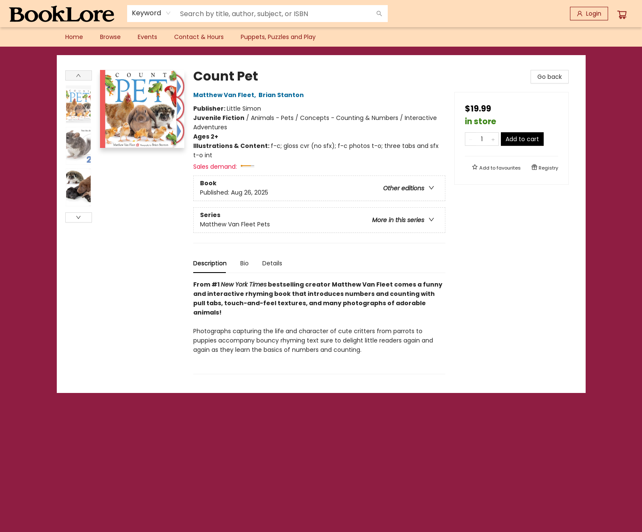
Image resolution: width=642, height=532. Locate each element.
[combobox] (151, 13)
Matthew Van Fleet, (225, 95)
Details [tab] (272, 263)
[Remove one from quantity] (470, 139)
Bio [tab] (244, 263)
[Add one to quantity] (493, 139)
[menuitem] (74, 37)
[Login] (589, 13)
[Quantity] (482, 139)
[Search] (379, 13)
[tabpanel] (319, 327)
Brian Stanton (282, 95)
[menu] (321, 37)
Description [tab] (210, 263)
